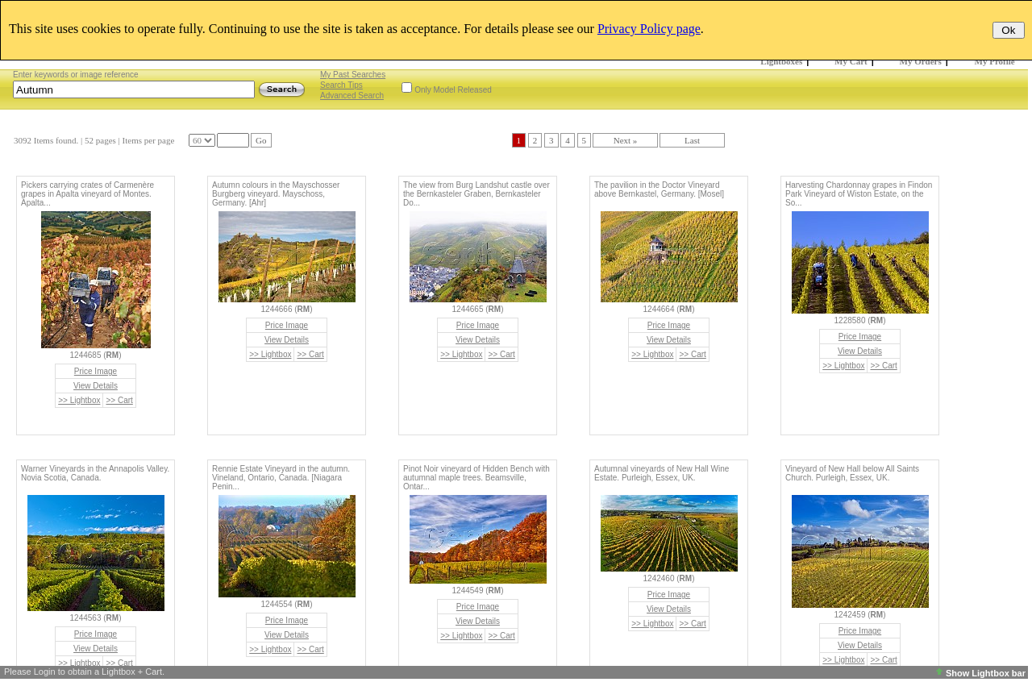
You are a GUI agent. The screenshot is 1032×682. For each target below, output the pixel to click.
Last (692, 140)
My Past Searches (352, 74)
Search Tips (341, 85)
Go (261, 140)
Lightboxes (781, 61)
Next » (626, 140)
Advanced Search (352, 95)
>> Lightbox (79, 400)
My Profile (995, 61)
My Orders (921, 61)
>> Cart (119, 400)
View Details (95, 385)
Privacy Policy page (649, 28)
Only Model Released (453, 89)
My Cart (851, 61)
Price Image (95, 371)
